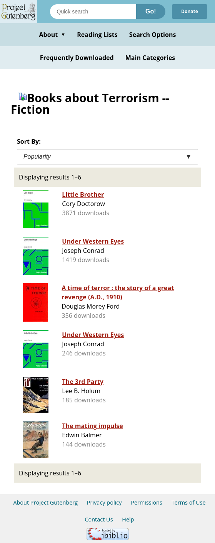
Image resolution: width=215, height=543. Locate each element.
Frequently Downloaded (77, 57)
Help (128, 519)
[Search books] (93, 11)
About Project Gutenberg (45, 502)
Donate (189, 11)
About (52, 34)
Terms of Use (189, 502)
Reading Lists (97, 34)
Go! (150, 11)
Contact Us (99, 519)
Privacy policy (104, 502)
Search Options (152, 34)
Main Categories (150, 57)
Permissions (146, 502)
